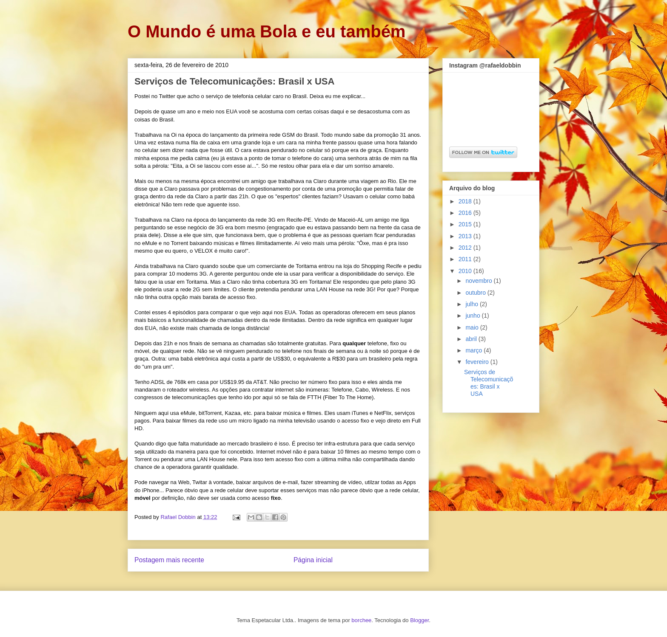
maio (472, 327)
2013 (466, 236)
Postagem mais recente (169, 560)
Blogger (419, 620)
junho (473, 315)
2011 (466, 259)
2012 (466, 247)
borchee (361, 620)
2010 (466, 271)
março (474, 350)
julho (472, 304)
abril (471, 338)
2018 (466, 201)
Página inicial (313, 560)
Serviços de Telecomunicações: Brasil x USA (488, 383)
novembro (479, 280)
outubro (476, 292)
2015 (466, 224)
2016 (466, 212)
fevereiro (477, 361)
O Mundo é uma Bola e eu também (266, 31)
